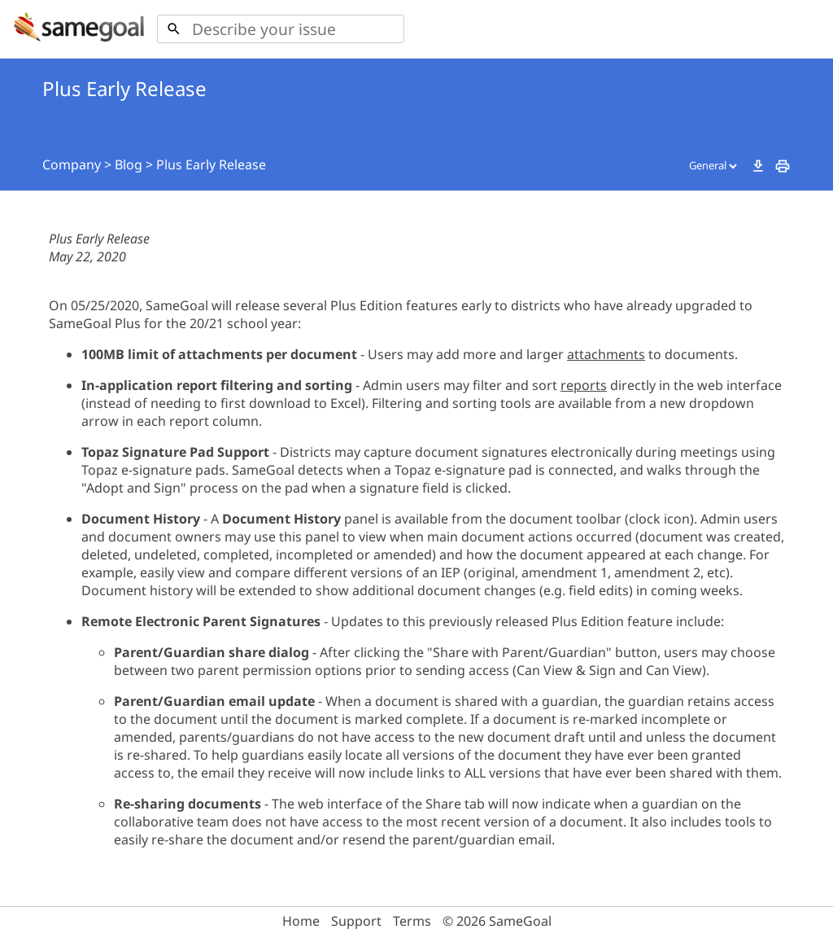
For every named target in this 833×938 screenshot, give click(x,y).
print (782, 166)
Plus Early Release (211, 164)
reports (583, 385)
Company (71, 164)
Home (301, 921)
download (758, 166)
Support (356, 921)
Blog (128, 164)
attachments (606, 354)
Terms (412, 921)
